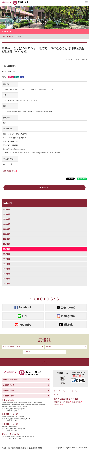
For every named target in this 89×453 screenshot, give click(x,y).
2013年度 (6, 274)
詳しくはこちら (9, 171)
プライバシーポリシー (61, 391)
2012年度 (6, 279)
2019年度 (6, 244)
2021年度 (6, 234)
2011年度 (6, 284)
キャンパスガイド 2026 (11, 347)
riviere (48, 347)
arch (27, 352)
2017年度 (6, 254)
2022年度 (6, 229)
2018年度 (6, 249)
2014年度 (6, 269)
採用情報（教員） (9, 390)
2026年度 (6, 209)
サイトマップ (58, 394)
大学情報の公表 (8, 385)
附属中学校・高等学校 (61, 402)
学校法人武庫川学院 (10, 380)
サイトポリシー (75, 391)
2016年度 (6, 259)
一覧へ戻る (46, 187)
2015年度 (6, 264)
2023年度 (6, 224)
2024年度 (6, 219)
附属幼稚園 (76, 402)
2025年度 (6, 214)
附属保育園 (57, 404)
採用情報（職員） (9, 396)
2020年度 (6, 239)
